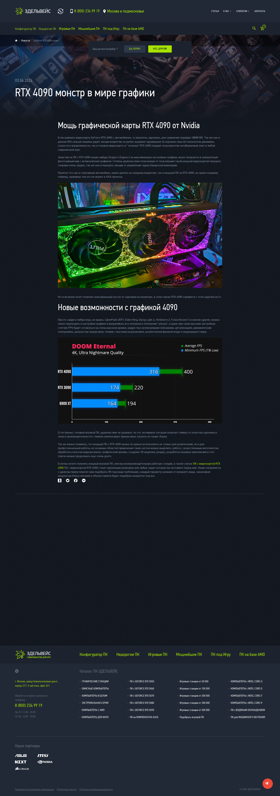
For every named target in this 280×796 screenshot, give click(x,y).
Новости (25, 40)
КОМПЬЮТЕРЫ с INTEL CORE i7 (246, 695)
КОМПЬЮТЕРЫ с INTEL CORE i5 (246, 688)
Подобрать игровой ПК (192, 717)
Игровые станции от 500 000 (195, 709)
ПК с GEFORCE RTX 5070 (142, 695)
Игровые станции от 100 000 (195, 688)
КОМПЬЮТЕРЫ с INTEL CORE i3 (246, 681)
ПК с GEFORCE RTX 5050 (142, 681)
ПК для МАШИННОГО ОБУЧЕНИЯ (248, 717)
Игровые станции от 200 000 (195, 695)
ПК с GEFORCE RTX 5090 (142, 709)
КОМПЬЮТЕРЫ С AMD (93, 709)
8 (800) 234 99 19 (28, 705)
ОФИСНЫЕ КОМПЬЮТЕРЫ (95, 688)
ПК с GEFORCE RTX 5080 (142, 702)
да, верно (135, 49)
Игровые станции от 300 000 (195, 702)
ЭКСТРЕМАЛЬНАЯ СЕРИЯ (95, 702)
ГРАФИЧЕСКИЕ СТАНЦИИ (95, 681)
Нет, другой (162, 49)
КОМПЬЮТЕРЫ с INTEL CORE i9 (246, 702)
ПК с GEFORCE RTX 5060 (142, 688)
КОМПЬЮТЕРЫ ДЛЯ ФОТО (95, 717)
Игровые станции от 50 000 (194, 681)
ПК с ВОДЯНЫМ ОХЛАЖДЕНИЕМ (248, 709)
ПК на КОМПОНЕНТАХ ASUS (144, 717)
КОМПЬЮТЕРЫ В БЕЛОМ (94, 695)
